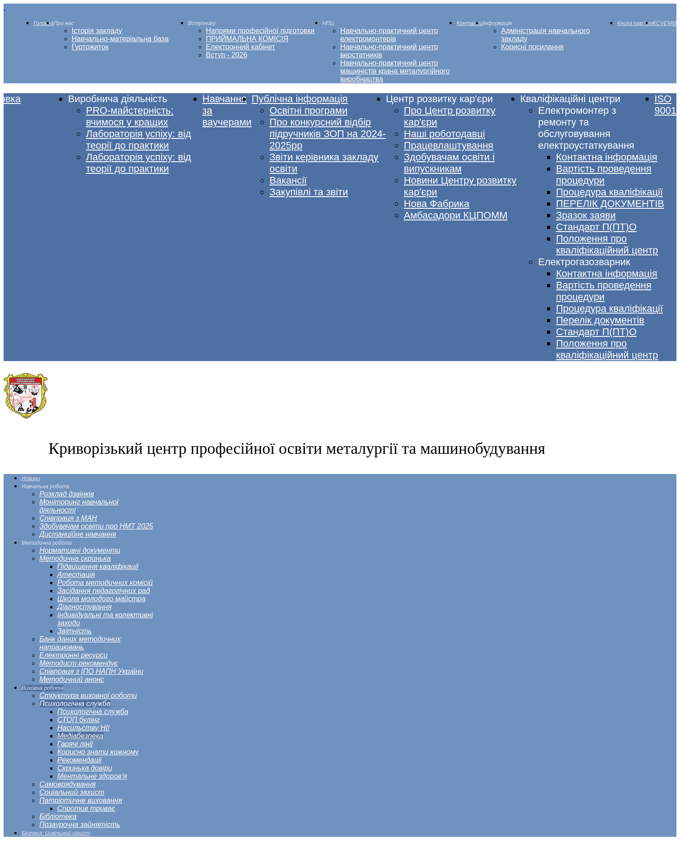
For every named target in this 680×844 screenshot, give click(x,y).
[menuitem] (44, 23)
